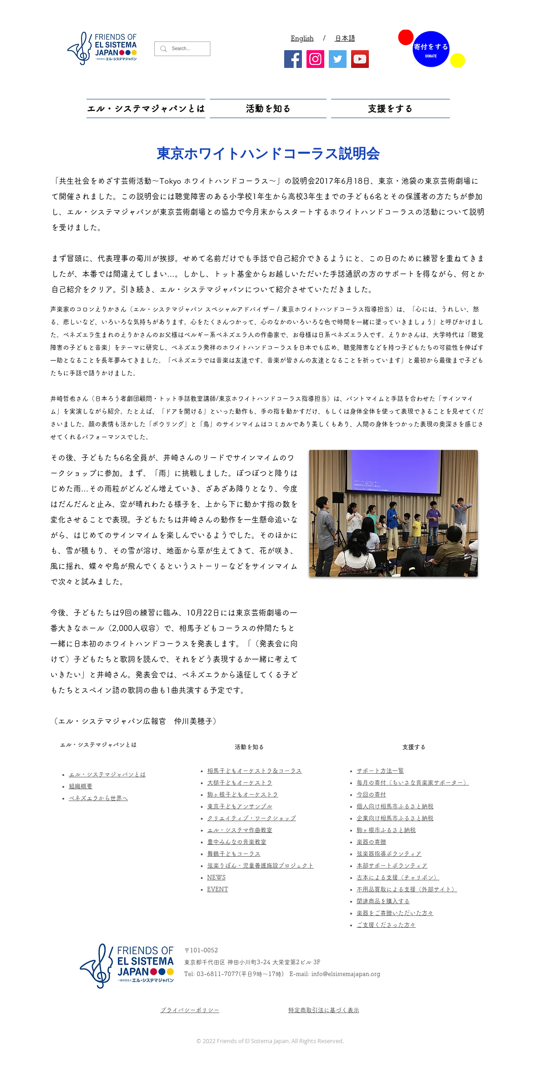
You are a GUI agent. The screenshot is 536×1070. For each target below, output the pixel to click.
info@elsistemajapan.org (345, 974)
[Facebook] (293, 59)
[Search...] (181, 49)
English (302, 38)
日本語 (345, 38)
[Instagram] (315, 59)
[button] (147, 108)
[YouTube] (360, 59)
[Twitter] (338, 59)
